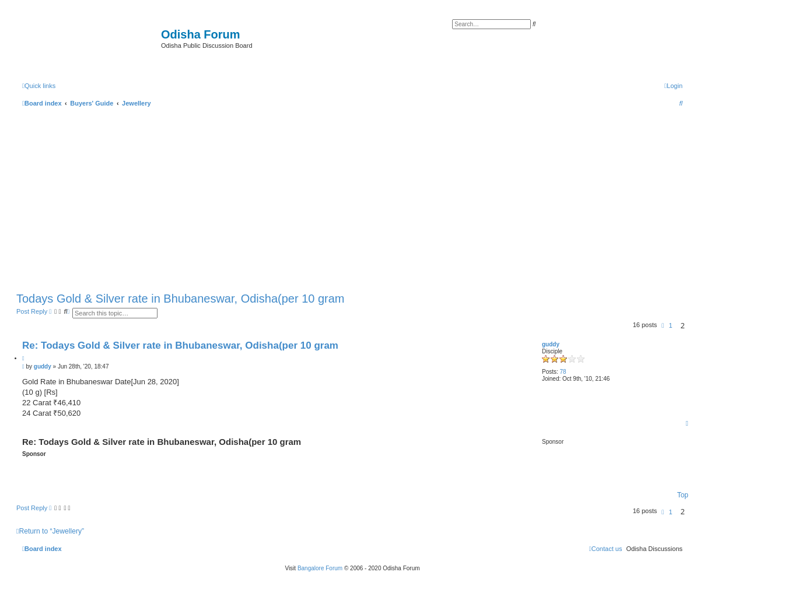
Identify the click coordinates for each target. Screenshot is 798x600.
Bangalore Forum (320, 568)
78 (563, 372)
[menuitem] (673, 86)
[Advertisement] (352, 197)
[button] (663, 325)
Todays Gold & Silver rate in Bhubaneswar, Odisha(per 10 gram (180, 298)
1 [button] (670, 325)
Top (682, 495)
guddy (550, 344)
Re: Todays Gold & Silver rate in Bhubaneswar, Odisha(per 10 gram (180, 345)
